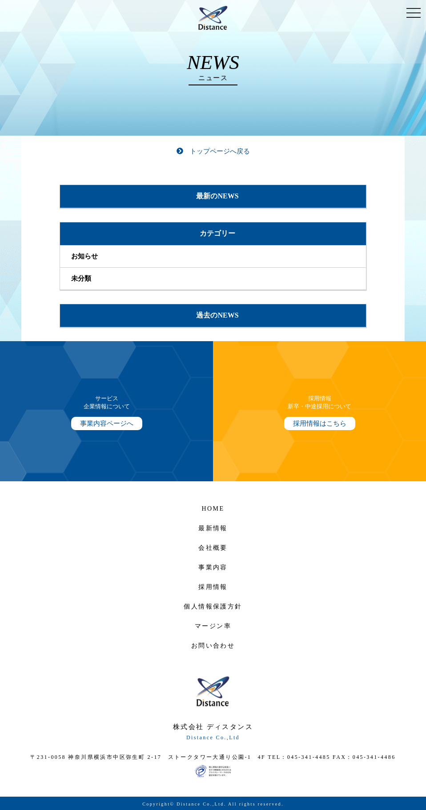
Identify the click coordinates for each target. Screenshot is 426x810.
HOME (213, 508)
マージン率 (213, 626)
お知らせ (84, 256)
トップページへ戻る (213, 151)
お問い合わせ (213, 645)
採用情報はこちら (319, 423)
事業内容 (213, 567)
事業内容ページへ (106, 423)
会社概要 (213, 547)
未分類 (81, 278)
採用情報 (213, 587)
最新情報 (213, 528)
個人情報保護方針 (213, 606)
